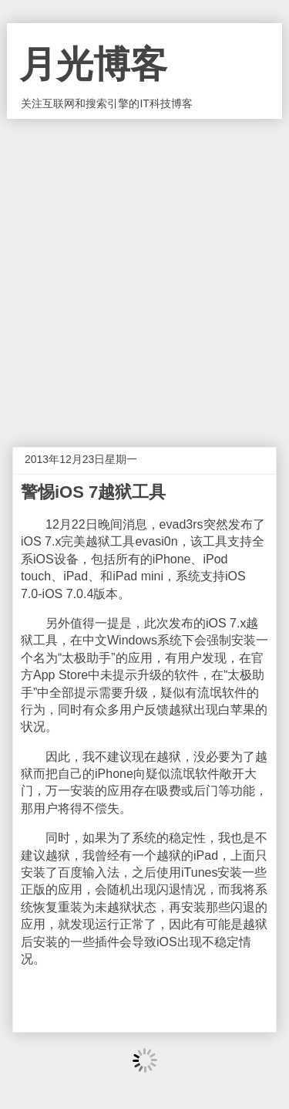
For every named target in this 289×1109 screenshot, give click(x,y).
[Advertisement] (144, 271)
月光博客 (93, 64)
